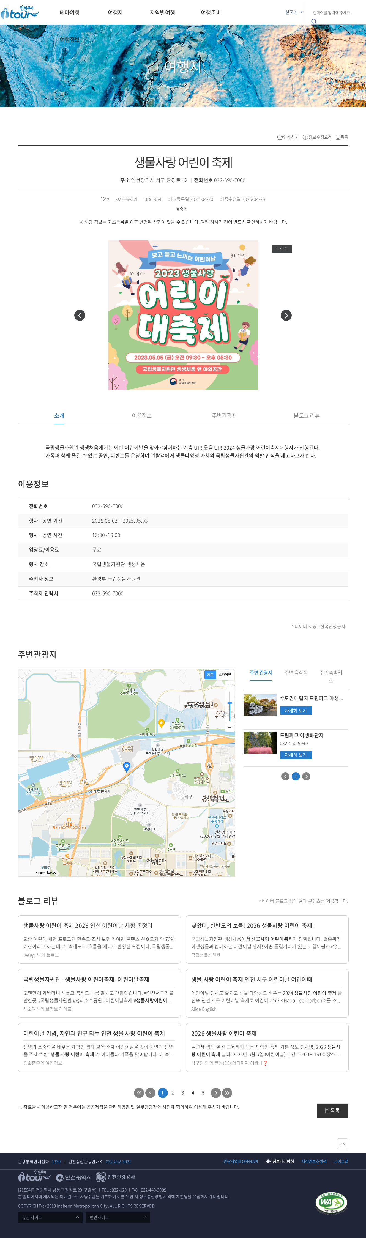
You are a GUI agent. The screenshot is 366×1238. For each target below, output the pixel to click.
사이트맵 (341, 1161)
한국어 (291, 12)
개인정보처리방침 (279, 1161)
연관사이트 (99, 1217)
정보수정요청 (320, 137)
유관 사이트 (32, 1217)
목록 (344, 137)
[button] (79, 315)
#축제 (183, 208)
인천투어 (20, 12)
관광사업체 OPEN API (240, 1161)
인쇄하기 (291, 137)
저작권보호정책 (313, 1161)
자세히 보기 (296, 710)
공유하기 (130, 199)
